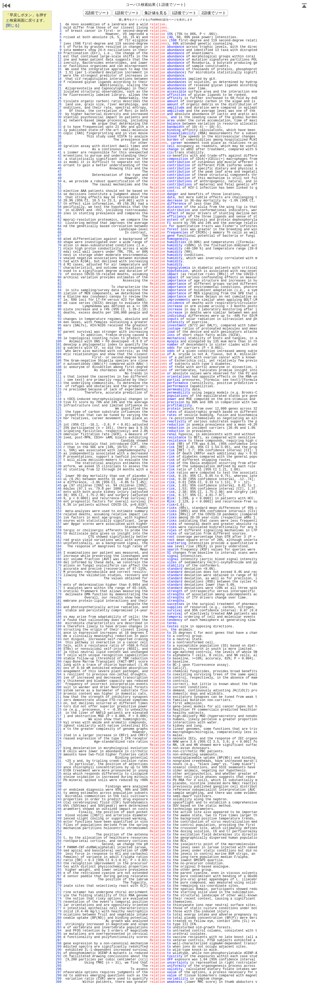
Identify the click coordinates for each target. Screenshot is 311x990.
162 (58, 540)
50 (58, 181)
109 (58, 370)
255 (58, 838)
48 (58, 175)
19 (58, 82)
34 (58, 130)
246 (58, 809)
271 (58, 889)
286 (58, 937)
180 (58, 598)
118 (58, 399)
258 (58, 847)
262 (58, 860)
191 (58, 633)
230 (58, 758)
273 (58, 895)
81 (58, 281)
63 (58, 223)
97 (58, 332)
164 (58, 546)
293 (58, 959)
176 (58, 585)
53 (58, 191)
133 (58, 447)
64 (58, 226)
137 (58, 460)
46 (58, 169)
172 (58, 572)
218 (58, 719)
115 (58, 389)
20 (58, 85)
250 (58, 822)
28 (58, 111)
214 (58, 706)
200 (58, 662)
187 (58, 620)
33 (58, 127)
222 (58, 732)
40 (58, 149)
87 (58, 300)
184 (58, 610)
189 (58, 626)
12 (58, 60)
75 (58, 261)
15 (58, 69)
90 (58, 309)
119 (58, 402)
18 (58, 79)
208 (58, 687)
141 (58, 473)
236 (58, 777)
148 (58, 495)
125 (58, 421)
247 (58, 812)
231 (58, 761)
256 (58, 841)
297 (58, 972)
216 (58, 713)
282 (58, 924)
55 (58, 197)
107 (58, 364)
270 (58, 886)
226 (58, 745)
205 (58, 678)
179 (58, 594)
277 (58, 908)
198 (58, 655)
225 (58, 742)
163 (58, 543)
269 (58, 883)
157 (58, 524)
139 (58, 466)
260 (58, 854)
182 (58, 604)
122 (58, 412)
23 (58, 95)
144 (58, 482)
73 (58, 255)
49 (58, 178)
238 (58, 783)
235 (58, 774)
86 (58, 297)
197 (58, 652)
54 (58, 194)
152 (58, 508)
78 (58, 271)
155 (58, 518)
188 (58, 623)
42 (58, 156)
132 (58, 444)
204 (58, 674)
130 (58, 437)
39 (58, 146)
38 (58, 143)
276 (58, 905)
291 (58, 953)
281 (58, 921)
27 (58, 108)
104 (58, 354)
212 (58, 700)
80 (58, 277)
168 (58, 559)
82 (58, 284)
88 (58, 303)
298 (58, 975)
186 (58, 617)
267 (58, 876)
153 (58, 511)
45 (58, 165)
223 (58, 735)
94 (58, 322)
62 (58, 220)
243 (58, 799)
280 (58, 918)
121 (58, 409)
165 (58, 550)
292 (58, 956)
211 (58, 697)
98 (58, 335)
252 (58, 828)
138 (58, 463)
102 (58, 348)
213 (58, 703)
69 (58, 242)
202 (58, 668)
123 (58, 415)
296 (58, 969)
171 (58, 569)
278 (58, 911)
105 (58, 357)
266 (58, 873)
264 (58, 867)
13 (58, 63)
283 (58, 927)
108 (58, 367)
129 (58, 434)
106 (58, 361)
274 (58, 899)
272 (58, 892)
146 (58, 489)
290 (58, 950)
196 (58, 649)
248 (58, 815)
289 (58, 947)
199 (58, 658)
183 (58, 607)
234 (58, 771)
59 (58, 210)
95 (58, 325)
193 (58, 639)
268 (58, 879)
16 (58, 72)
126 (58, 425)
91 (58, 313)
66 (58, 233)
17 (58, 76)
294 (58, 963)
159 (58, 530)
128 (58, 431)
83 (58, 287)
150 (58, 502)
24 (58, 98)
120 (58, 405)
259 (58, 851)
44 (58, 162)
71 (58, 249)
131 (58, 441)
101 (58, 345)
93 (58, 319)
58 (58, 207)
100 (58, 341)
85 (58, 293)
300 (58, 982)
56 (58, 201)
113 (58, 383)
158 (58, 527)
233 (58, 767)
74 (58, 258)
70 (58, 245)
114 (58, 386)
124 (58, 418)
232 (58, 764)
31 (58, 120)
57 (58, 204)
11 (58, 56)
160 (58, 534)
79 (58, 274)
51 (58, 185)
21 (58, 88)
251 (58, 825)
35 (58, 133)
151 (58, 505)
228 (58, 751)
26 (58, 104)
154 (58, 514)
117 (58, 396)
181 (58, 601)
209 (58, 690)
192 (58, 636)
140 (58, 470)
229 (58, 755)
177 (58, 588)
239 (58, 787)
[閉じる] (12, 25)
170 (58, 566)
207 (58, 684)
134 (58, 450)
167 (58, 556)
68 (58, 239)
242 (58, 796)
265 (58, 870)
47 (58, 172)
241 (58, 793)
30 (58, 117)
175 (58, 582)
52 (58, 188)
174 (58, 578)
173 (58, 575)
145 (58, 486)
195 (58, 646)
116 (58, 393)
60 (58, 213)
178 (58, 591)
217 (58, 716)
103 (58, 351)
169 (58, 562)
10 (58, 53)
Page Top (304, 6)
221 (58, 729)
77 (58, 268)
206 (58, 681)
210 (58, 694)
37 (58, 140)
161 (58, 537)
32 (58, 124)
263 (58, 863)
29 (58, 114)
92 (58, 316)
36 (58, 136)
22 (58, 92)
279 (58, 915)
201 (58, 665)
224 (58, 738)
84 (58, 290)
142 (58, 476)
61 (58, 217)
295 (58, 966)
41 (58, 153)
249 (58, 819)
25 (58, 101)
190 (58, 630)
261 (58, 857)
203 (58, 671)
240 (58, 790)
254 (58, 835)
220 (58, 726)
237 (58, 780)
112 (58, 380)
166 (58, 553)
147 (58, 492)
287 (58, 940)
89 (58, 306)
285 (58, 934)
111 (58, 377)
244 (58, 803)
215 (58, 710)
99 (58, 338)
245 (58, 806)
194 (58, 642)
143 (58, 479)
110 (58, 373)
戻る (6, 6)
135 (58, 454)
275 (58, 902)
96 (58, 329)
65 (58, 229)
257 (58, 844)
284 (58, 931)
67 (58, 236)
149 (58, 498)
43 (58, 159)
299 (58, 979)
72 (58, 252)
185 (58, 614)
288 (58, 943)
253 (58, 831)
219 (58, 722)
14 (58, 66)
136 (58, 457)
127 (58, 428)
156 (58, 521)
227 (58, 748)
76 (58, 265)
